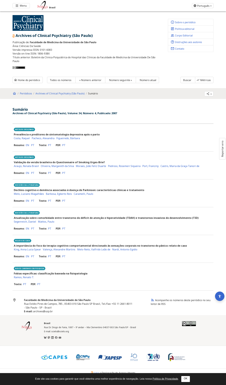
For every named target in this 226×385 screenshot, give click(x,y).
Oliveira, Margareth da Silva (57, 166)
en (27, 145)
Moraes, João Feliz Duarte (91, 166)
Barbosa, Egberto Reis (59, 194)
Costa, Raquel (22, 138)
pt (32, 145)
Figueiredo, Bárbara (68, 138)
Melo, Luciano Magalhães (29, 194)
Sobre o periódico (183, 22)
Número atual (148, 80)
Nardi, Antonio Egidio (124, 249)
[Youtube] (60, 337)
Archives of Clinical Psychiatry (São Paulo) (60, 93)
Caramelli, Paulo (83, 194)
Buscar (187, 80)
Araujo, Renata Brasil (26, 166)
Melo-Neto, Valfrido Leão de (93, 249)
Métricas (203, 80)
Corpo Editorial (182, 35)
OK (185, 378)
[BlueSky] (45, 337)
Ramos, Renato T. (24, 277)
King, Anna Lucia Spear (27, 249)
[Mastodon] (49, 337)
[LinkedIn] (52, 337)
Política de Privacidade (165, 378)
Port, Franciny (150, 166)
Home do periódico (27, 80)
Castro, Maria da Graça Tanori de (180, 166)
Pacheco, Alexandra (43, 138)
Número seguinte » (120, 80)
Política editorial (182, 29)
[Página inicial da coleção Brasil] (27, 330)
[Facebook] (56, 337)
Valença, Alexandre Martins (59, 249)
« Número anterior (90, 80)
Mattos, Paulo (46, 221)
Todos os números (61, 80)
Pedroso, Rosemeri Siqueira (124, 166)
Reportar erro (222, 149)
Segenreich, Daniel (25, 221)
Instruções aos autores (186, 42)
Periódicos (26, 93)
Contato (177, 48)
